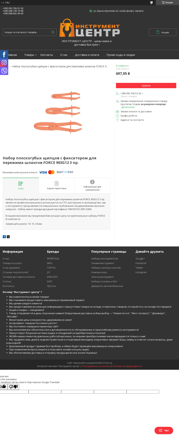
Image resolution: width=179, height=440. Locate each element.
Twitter (139, 267)
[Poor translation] (13, 387)
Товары (29, 54)
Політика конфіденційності (127, 366)
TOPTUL (51, 267)
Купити (146, 85)
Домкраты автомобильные (107, 286)
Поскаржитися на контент (96, 366)
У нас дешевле (11, 267)
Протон (51, 286)
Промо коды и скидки (120, 54)
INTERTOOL (53, 258)
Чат (164, 430)
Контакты (46, 54)
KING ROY (52, 276)
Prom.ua (107, 362)
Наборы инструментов (104, 258)
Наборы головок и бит (104, 281)
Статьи (7, 281)
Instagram (141, 272)
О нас (64, 54)
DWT (49, 281)
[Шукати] (52, 32)
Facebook (141, 263)
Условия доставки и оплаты (19, 276)
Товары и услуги (12, 263)
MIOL (50, 263)
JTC (48, 272)
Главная (11, 54)
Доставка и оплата (87, 54)
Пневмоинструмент (102, 263)
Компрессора (99, 272)
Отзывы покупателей (15, 272)
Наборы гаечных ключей (106, 267)
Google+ (140, 258)
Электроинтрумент (102, 276)
